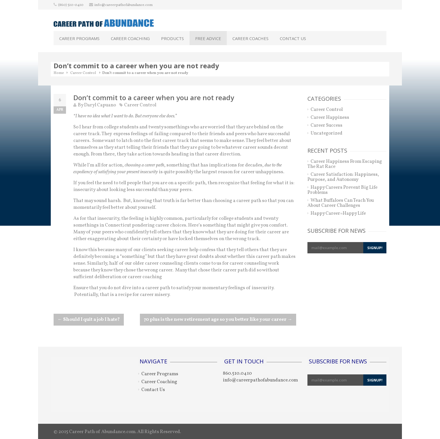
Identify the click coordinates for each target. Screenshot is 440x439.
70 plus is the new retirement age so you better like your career (218, 319)
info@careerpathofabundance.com (123, 5)
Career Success (326, 125)
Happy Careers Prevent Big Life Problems (342, 190)
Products (172, 38)
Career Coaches (250, 38)
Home (59, 73)
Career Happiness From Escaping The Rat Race (344, 164)
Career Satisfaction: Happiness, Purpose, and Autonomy (343, 177)
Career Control (83, 73)
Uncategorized (326, 133)
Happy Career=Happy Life (338, 213)
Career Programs (79, 38)
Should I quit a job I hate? (89, 319)
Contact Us (293, 38)
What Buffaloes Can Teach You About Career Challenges (340, 203)
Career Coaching (130, 38)
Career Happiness (330, 117)
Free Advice (208, 38)
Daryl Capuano (100, 105)
